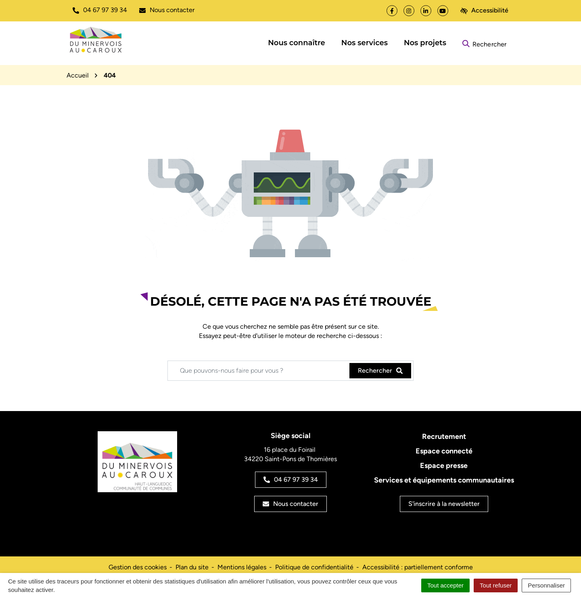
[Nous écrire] (166, 10)
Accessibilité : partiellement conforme (417, 567)
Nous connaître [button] (296, 42)
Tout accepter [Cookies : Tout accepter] (445, 585)
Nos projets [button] (425, 42)
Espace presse (444, 465)
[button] (100, 10)
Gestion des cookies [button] (138, 567)
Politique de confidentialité (314, 567)
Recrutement (444, 436)
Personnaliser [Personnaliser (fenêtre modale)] (546, 585)
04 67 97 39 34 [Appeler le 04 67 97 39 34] (290, 479)
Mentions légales (241, 567)
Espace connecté (444, 451)
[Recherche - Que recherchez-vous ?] (259, 370)
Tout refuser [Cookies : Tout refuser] (496, 585)
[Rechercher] (484, 43)
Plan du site (192, 567)
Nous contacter (290, 504)
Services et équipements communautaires (444, 480)
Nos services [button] (364, 42)
